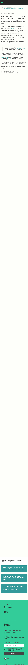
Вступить (6, 610)
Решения (6, 611)
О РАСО (5, 606)
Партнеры (6, 614)
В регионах (6, 624)
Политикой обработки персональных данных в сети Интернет (14, 650)
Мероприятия (7, 623)
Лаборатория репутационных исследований (13, 635)
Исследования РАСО (10, 7)
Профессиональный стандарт (10, 632)
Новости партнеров (8, 625)
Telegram (8, 658)
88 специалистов (21, 48)
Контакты (6, 616)
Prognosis (13, 28)
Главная (3, 7)
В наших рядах (7, 608)
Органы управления (8, 607)
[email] (14, 645)
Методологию (4, 57)
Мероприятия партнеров (9, 626)
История (6, 612)
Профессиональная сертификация (11, 633)
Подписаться (14, 653)
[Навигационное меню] (26, 2)
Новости (6, 622)
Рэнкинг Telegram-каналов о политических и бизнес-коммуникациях (12, 9)
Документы (6, 613)
